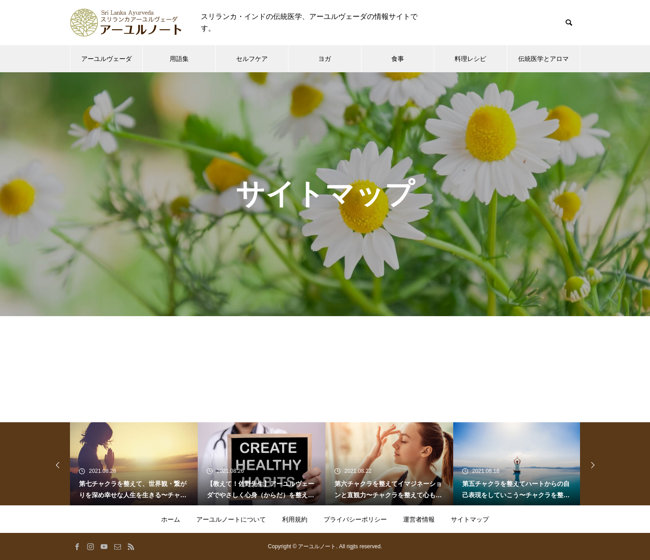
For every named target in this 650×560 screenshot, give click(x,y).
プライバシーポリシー (355, 519)
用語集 (179, 58)
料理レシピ (470, 58)
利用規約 (294, 519)
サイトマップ (470, 519)
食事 (397, 58)
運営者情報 (419, 519)
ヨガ (324, 58)
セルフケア (252, 58)
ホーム (170, 519)
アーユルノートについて (231, 519)
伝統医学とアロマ (543, 58)
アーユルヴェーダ (106, 58)
